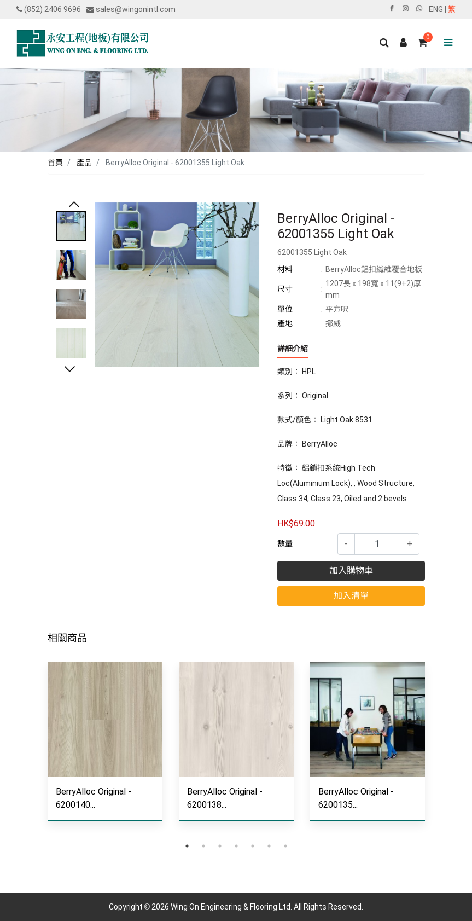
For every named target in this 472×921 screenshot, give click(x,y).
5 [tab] (252, 846)
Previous (74, 205)
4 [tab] (236, 846)
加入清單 (351, 595)
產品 (84, 162)
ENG (436, 9)
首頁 (55, 162)
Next (69, 370)
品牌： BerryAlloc (307, 443)
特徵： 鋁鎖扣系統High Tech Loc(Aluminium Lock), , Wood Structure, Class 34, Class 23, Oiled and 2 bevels (346, 483)
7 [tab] (285, 846)
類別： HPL (296, 371)
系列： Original (302, 395)
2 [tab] (203, 846)
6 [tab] (269, 846)
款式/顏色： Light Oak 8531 (324, 419)
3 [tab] (219, 846)
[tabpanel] (105, 750)
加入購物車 (351, 570)
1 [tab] (187, 846)
